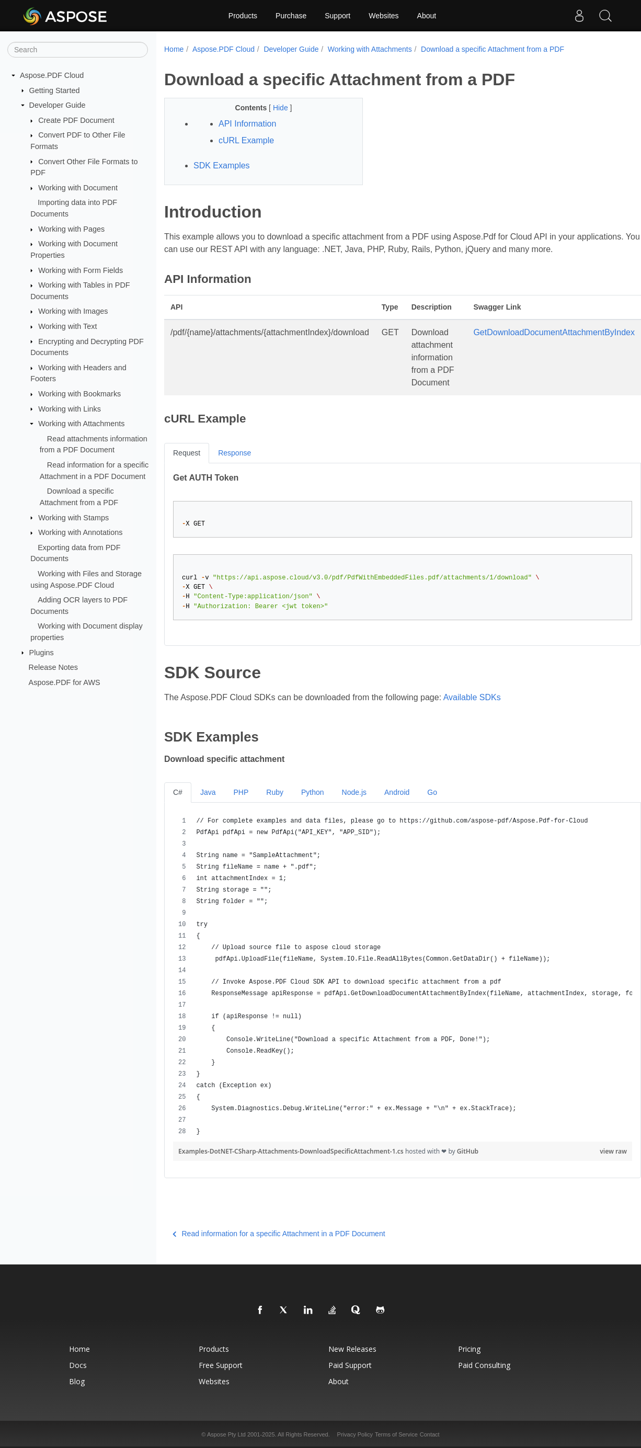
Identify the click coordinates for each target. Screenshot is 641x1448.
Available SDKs (472, 697)
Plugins (41, 652)
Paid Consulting (484, 1365)
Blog (77, 1381)
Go (432, 792)
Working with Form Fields (80, 270)
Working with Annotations (80, 532)
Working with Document (78, 188)
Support (337, 16)
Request (186, 453)
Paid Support (350, 1365)
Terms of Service (396, 1434)
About (427, 16)
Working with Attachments (81, 423)
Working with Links (69, 408)
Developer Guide (57, 105)
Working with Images (73, 311)
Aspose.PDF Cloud (52, 75)
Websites (383, 16)
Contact (430, 1434)
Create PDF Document (76, 120)
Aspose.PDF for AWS (64, 682)
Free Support (221, 1365)
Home (174, 49)
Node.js (354, 792)
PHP (240, 792)
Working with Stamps (73, 517)
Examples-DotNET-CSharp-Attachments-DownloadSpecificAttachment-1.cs (291, 1151)
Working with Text (67, 326)
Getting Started (54, 90)
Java (208, 792)
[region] (402, 976)
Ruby (274, 792)
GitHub (467, 1151)
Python (312, 792)
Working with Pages (71, 229)
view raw (613, 1151)
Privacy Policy (355, 1434)
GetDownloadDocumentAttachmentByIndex (554, 332)
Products (242, 16)
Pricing (469, 1349)
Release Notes (53, 667)
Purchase (291, 16)
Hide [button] (281, 108)
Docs (78, 1365)
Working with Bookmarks (79, 394)
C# (177, 792)
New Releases (352, 1349)
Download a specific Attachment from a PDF (492, 49)
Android (396, 792)
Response (234, 453)
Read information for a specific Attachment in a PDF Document (279, 1233)
